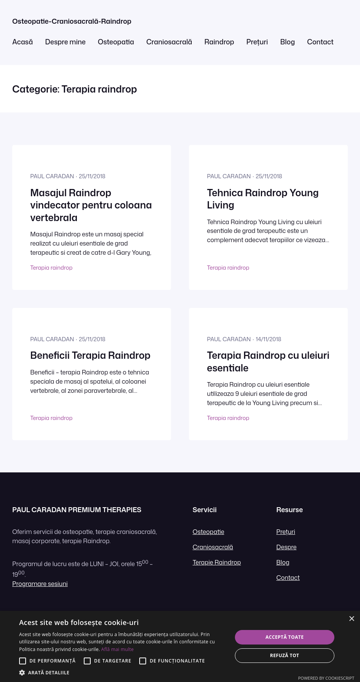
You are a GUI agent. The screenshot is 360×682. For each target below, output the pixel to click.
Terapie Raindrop (216, 562)
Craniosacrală (212, 547)
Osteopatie (208, 531)
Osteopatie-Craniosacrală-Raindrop (71, 21)
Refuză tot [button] (284, 655)
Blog (282, 562)
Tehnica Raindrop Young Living (263, 199)
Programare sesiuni (40, 583)
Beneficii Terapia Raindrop (90, 355)
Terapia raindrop (51, 268)
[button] (122, 672)
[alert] (180, 646)
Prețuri (285, 531)
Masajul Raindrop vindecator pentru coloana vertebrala (91, 205)
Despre (286, 547)
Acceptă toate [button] (285, 637)
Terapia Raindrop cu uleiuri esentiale (268, 361)
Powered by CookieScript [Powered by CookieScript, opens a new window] (326, 678)
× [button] (351, 619)
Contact (288, 577)
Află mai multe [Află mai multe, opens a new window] (117, 649)
